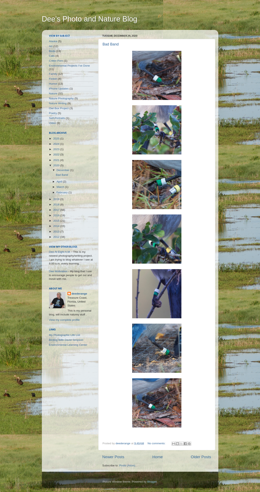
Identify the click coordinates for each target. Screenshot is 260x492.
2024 (56, 143)
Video (52, 123)
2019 (56, 199)
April (60, 181)
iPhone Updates (59, 88)
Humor (53, 83)
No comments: (157, 443)
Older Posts (201, 457)
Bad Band (111, 44)
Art (51, 46)
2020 (56, 165)
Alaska (53, 41)
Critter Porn (56, 60)
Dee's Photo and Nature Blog (89, 19)
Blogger (152, 481)
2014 (56, 226)
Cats (52, 55)
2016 (56, 215)
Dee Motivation (58, 271)
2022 (56, 154)
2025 (56, 138)
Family (53, 73)
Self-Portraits (57, 118)
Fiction (53, 78)
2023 (56, 149)
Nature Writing (58, 103)
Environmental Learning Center (68, 344)
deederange (79, 293)
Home (157, 457)
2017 (56, 209)
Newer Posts (113, 457)
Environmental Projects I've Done (69, 65)
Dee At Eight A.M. (60, 251)
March (61, 186)
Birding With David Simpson (66, 339)
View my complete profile (64, 319)
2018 (56, 204)
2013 (56, 231)
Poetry (53, 113)
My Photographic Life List (64, 335)
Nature (53, 93)
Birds (52, 51)
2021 (56, 160)
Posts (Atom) (127, 465)
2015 (56, 220)
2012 (56, 236)
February (63, 192)
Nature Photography (61, 98)
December (63, 170)
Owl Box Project (59, 108)
